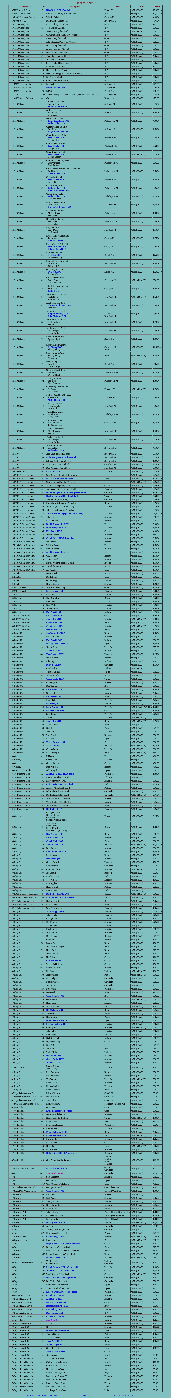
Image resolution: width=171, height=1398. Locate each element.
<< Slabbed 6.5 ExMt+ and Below (42, 1395)
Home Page (85, 1395)
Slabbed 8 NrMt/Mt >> (124, 1395)
